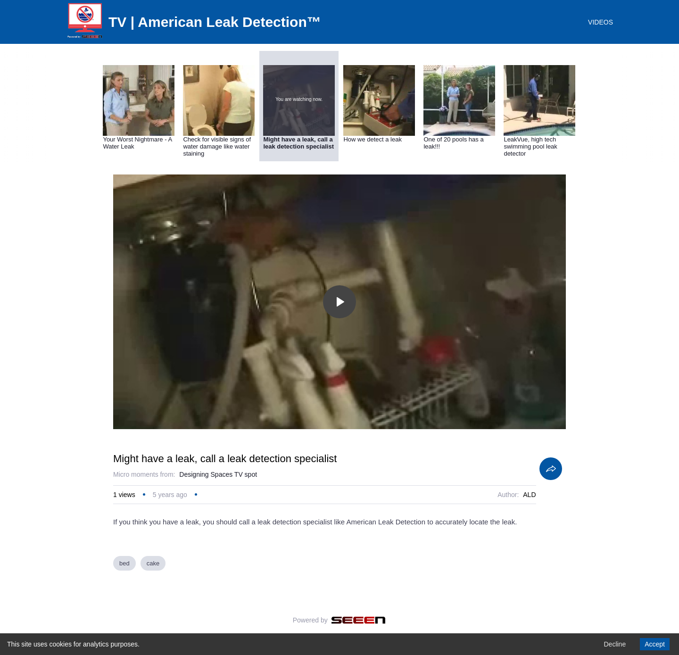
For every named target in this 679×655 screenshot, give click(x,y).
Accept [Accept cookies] (655, 644)
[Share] (550, 468)
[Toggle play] (339, 301)
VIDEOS (600, 22)
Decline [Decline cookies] (615, 644)
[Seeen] (359, 620)
